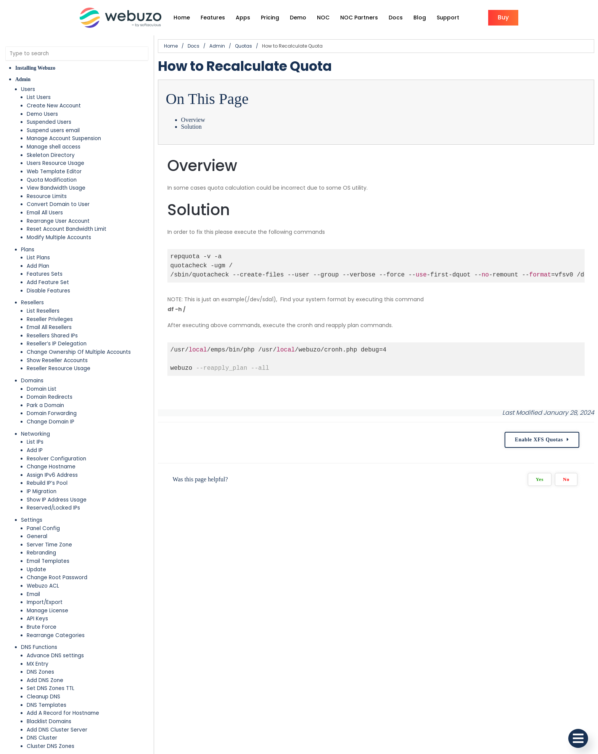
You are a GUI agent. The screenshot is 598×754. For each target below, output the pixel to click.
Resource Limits (47, 196)
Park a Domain (45, 405)
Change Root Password (57, 577)
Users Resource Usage (55, 163)
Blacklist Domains (49, 721)
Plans (27, 249)
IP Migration (41, 491)
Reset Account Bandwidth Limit (66, 229)
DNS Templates (46, 705)
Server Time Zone (49, 544)
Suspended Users (49, 122)
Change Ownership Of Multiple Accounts (79, 352)
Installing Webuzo (35, 68)
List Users (39, 97)
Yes (539, 479)
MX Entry (37, 664)
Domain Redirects (49, 397)
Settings (31, 520)
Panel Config (43, 528)
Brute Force (41, 627)
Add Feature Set (48, 282)
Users (28, 89)
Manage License (47, 610)
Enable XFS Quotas (539, 439)
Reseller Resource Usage (58, 368)
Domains (32, 380)
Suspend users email (53, 130)
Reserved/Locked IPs (53, 507)
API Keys (37, 618)
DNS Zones (40, 672)
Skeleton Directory (51, 155)
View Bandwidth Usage (56, 188)
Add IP (35, 450)
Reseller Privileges (50, 319)
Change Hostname (51, 466)
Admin (23, 79)
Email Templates (48, 561)
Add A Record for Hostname (63, 713)
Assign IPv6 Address (52, 475)
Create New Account (54, 105)
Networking (35, 434)
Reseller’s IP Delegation (57, 343)
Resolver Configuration (56, 458)
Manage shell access (53, 146)
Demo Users (42, 114)
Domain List (41, 389)
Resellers (32, 302)
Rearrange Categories (56, 635)
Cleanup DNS (43, 696)
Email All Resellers (49, 327)
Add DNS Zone (45, 680)
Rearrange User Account (58, 221)
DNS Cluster (42, 737)
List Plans (38, 257)
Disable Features (48, 290)
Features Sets (45, 274)
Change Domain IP (50, 421)
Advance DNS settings (55, 655)
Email (33, 594)
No (566, 479)
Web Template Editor (54, 171)
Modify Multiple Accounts (59, 237)
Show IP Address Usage (57, 499)
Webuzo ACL (43, 585)
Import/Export (45, 602)
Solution (191, 126)
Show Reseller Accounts (57, 360)
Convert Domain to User (58, 204)
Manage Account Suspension (64, 138)
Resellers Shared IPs (52, 335)
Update (36, 569)
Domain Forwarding (52, 413)
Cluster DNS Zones (50, 746)
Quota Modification (52, 180)
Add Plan (38, 266)
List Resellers (43, 311)
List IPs (35, 442)
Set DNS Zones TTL (50, 688)
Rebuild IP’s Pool (47, 483)
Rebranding (41, 552)
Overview (193, 120)
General (37, 536)
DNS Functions (39, 647)
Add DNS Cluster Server (57, 729)
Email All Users (45, 212)
